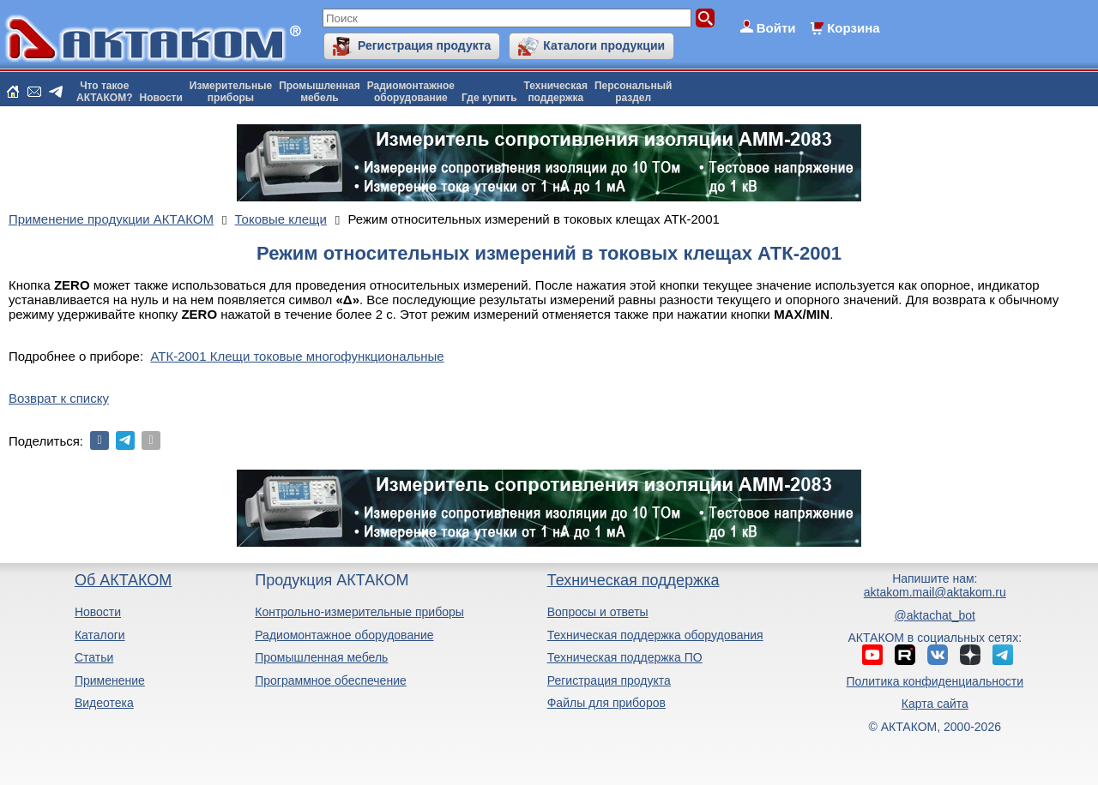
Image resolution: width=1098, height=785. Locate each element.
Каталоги (100, 635)
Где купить (489, 98)
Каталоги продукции (604, 45)
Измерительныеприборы (231, 92)
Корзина (853, 28)
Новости (161, 98)
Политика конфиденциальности (935, 681)
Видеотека (104, 703)
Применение (110, 680)
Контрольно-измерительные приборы (359, 612)
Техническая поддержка (633, 580)
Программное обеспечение (331, 680)
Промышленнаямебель (319, 92)
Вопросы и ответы (598, 612)
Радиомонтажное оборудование (344, 635)
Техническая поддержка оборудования (655, 635)
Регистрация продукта (424, 45)
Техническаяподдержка (556, 92)
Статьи (94, 657)
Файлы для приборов (606, 703)
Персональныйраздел (633, 92)
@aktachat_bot (935, 615)
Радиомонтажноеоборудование (411, 92)
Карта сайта (935, 703)
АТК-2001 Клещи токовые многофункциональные (296, 356)
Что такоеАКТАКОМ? (104, 92)
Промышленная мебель (321, 657)
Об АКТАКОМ (123, 580)
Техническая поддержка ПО (625, 657)
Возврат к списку (59, 398)
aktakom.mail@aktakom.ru (935, 592)
